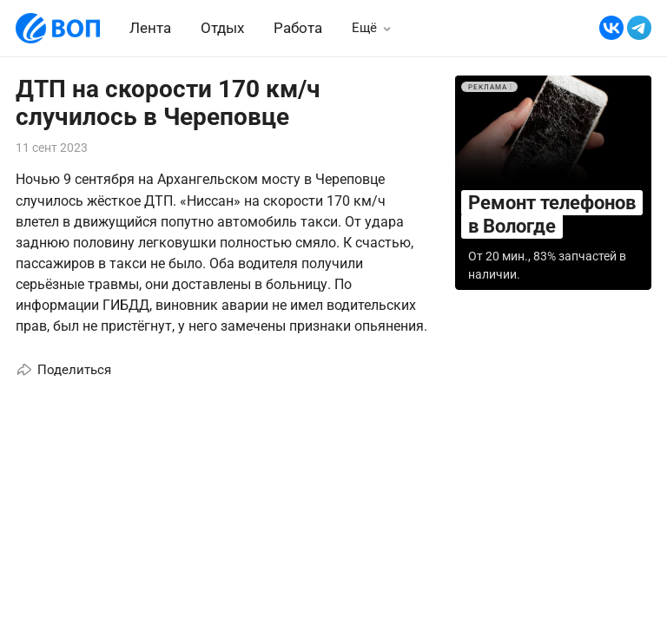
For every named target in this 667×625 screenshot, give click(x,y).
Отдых (222, 27)
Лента (150, 27)
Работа (298, 27)
